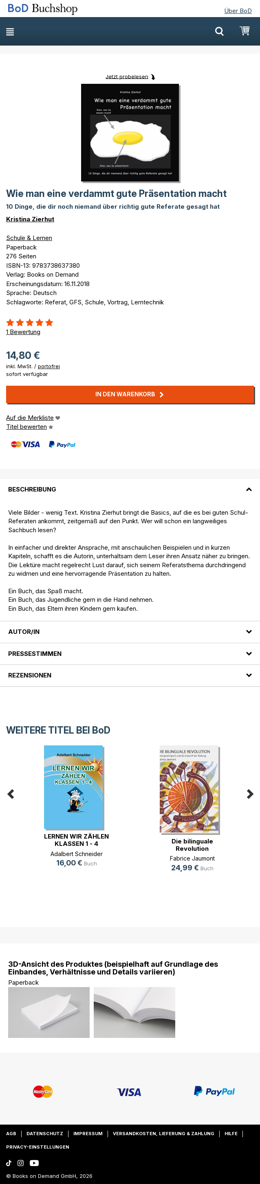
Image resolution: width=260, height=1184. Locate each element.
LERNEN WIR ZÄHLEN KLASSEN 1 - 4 (76, 840)
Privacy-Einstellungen (37, 1147)
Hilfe (231, 1133)
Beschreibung (32, 489)
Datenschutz (44, 1133)
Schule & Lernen (29, 238)
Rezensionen (29, 675)
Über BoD (238, 11)
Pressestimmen (35, 654)
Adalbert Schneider (77, 853)
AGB (11, 1133)
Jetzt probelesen (127, 76)
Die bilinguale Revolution (192, 844)
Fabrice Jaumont (192, 858)
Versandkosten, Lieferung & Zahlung (163, 1133)
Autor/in (24, 632)
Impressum (88, 1133)
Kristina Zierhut (30, 219)
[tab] (130, 484)
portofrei (49, 366)
